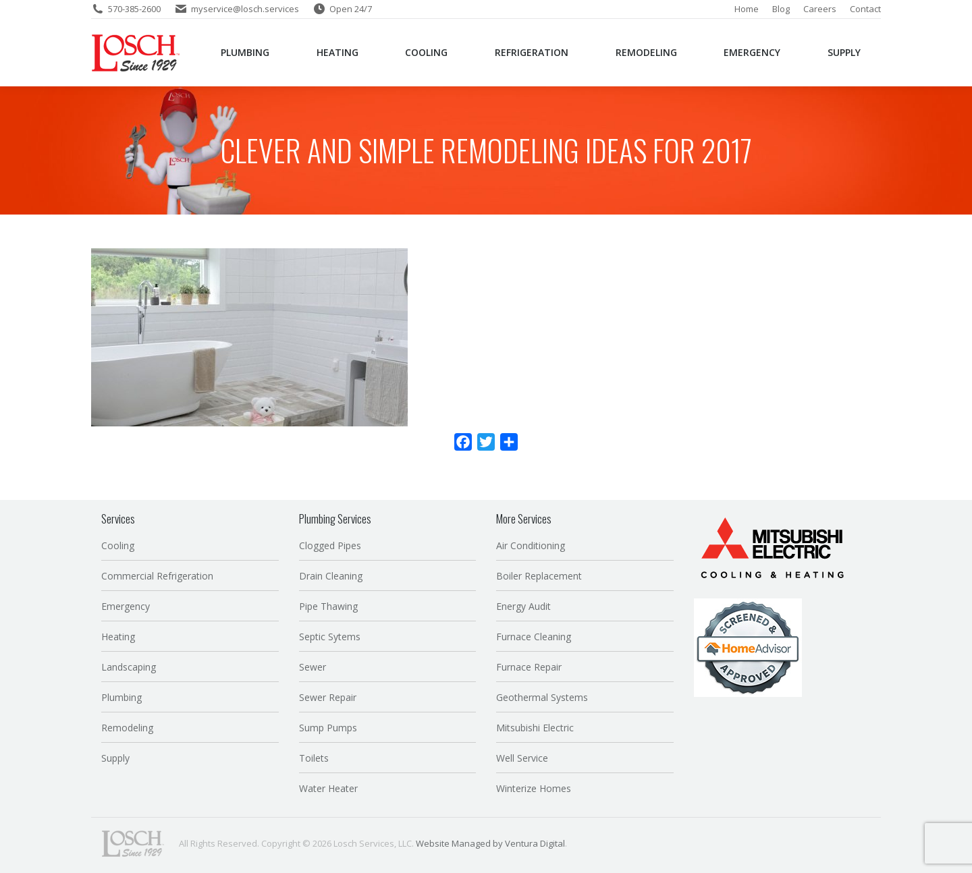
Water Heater (328, 788)
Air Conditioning (530, 545)
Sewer (312, 666)
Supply (115, 758)
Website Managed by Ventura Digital (490, 843)
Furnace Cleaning (533, 636)
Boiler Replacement (539, 575)
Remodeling (127, 727)
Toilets (314, 758)
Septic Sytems (329, 636)
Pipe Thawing (328, 606)
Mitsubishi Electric (535, 727)
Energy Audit (523, 606)
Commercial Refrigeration (157, 575)
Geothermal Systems (542, 697)
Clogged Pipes (330, 545)
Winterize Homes (533, 788)
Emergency (125, 606)
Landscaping (128, 666)
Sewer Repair (327, 697)
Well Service (522, 758)
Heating (118, 636)
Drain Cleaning (330, 575)
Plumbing (121, 697)
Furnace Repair (529, 666)
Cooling (117, 545)
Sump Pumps (328, 727)
